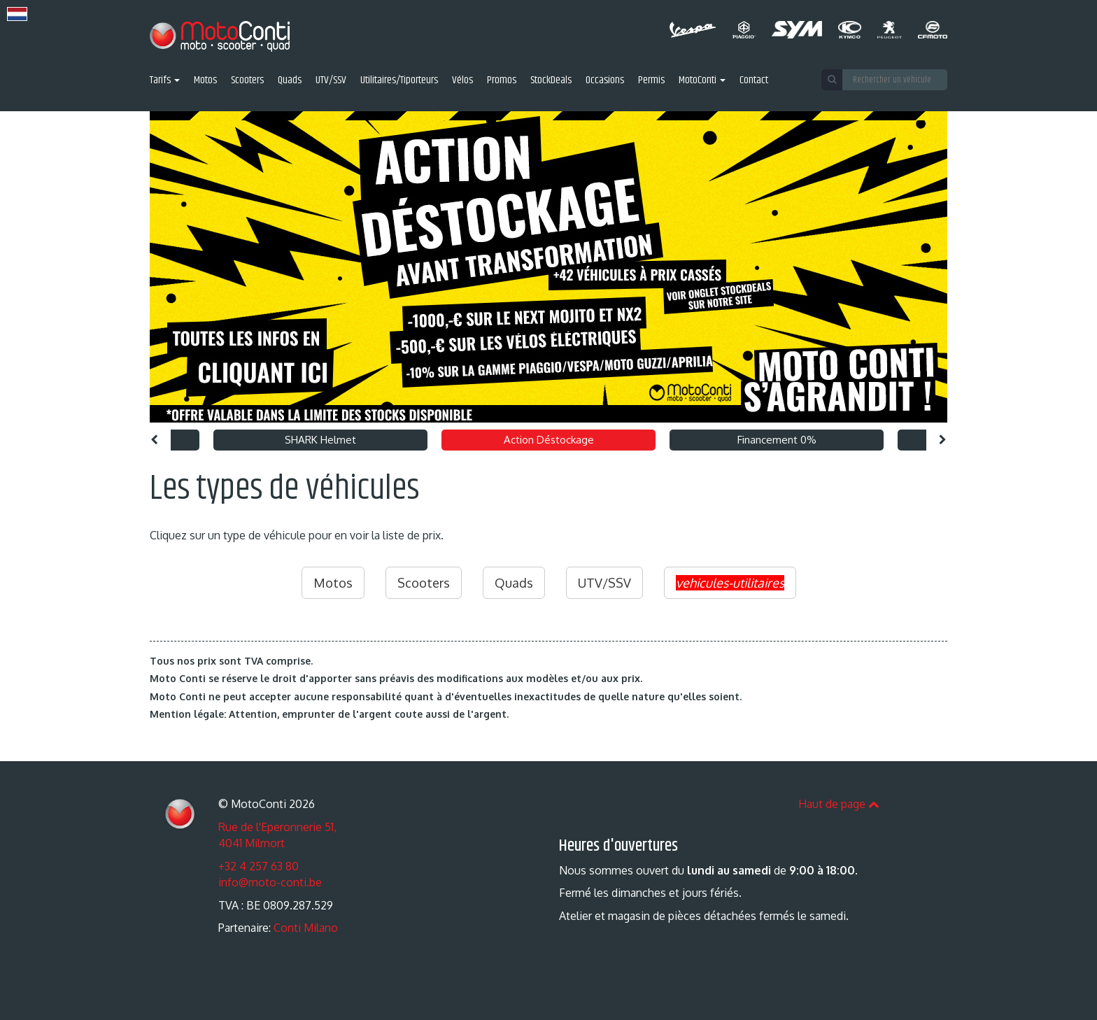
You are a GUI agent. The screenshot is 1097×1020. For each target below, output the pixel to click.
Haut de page (838, 804)
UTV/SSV (331, 81)
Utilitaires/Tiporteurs (399, 81)
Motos (205, 81)
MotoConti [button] (702, 81)
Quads (290, 81)
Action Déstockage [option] (549, 439)
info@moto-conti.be (270, 882)
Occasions (605, 81)
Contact (753, 81)
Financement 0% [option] (776, 439)
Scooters (247, 81)
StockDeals (551, 81)
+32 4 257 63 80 (258, 866)
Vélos (462, 81)
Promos (501, 81)
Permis (651, 81)
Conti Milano (306, 928)
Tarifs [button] (165, 81)
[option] (548, 267)
